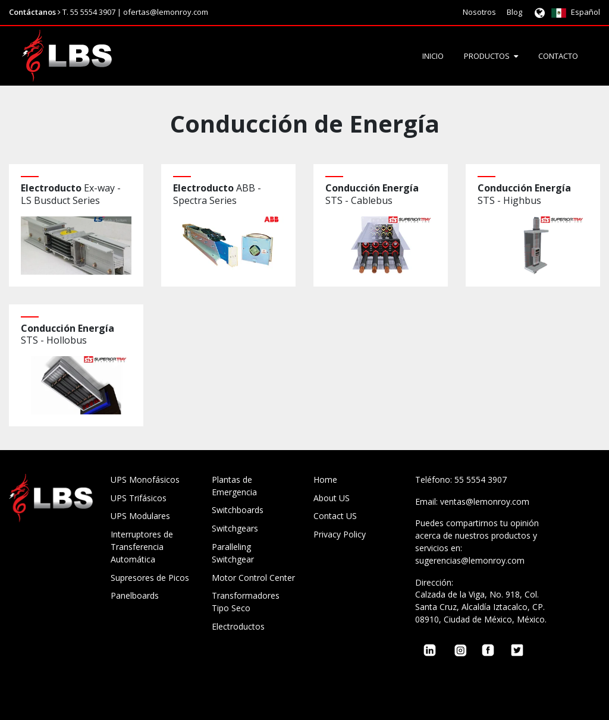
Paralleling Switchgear (233, 553)
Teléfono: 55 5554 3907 (461, 479)
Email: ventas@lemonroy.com (472, 501)
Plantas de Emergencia (234, 486)
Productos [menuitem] (487, 56)
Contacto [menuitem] (558, 56)
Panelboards (135, 595)
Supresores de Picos (150, 577)
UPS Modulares (140, 515)
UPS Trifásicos (139, 498)
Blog (514, 12)
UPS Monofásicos (145, 479)
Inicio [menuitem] (433, 56)
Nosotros (479, 12)
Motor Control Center (253, 577)
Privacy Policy (339, 534)
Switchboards (237, 509)
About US (331, 498)
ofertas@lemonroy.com (165, 12)
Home (325, 479)
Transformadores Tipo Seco (246, 602)
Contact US (335, 515)
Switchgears (235, 528)
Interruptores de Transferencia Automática (142, 547)
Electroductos (238, 626)
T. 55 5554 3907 (88, 12)
